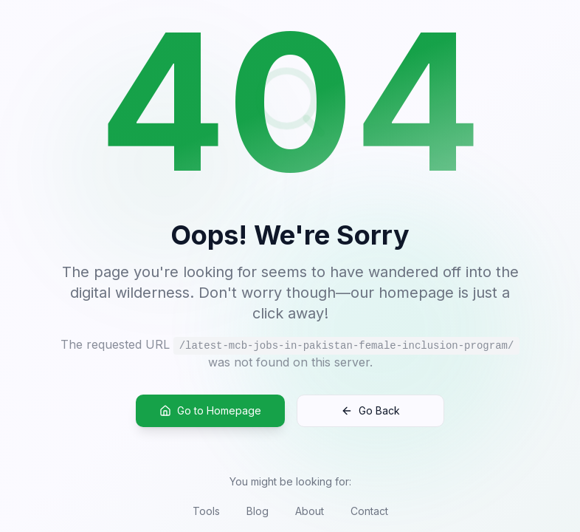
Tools (206, 511)
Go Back (370, 411)
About (309, 511)
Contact (369, 511)
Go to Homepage (210, 411)
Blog (257, 511)
